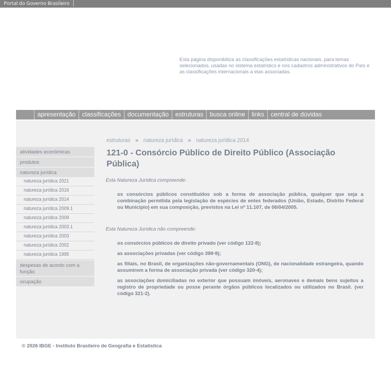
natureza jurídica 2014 (222, 140)
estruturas (118, 140)
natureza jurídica (163, 140)
